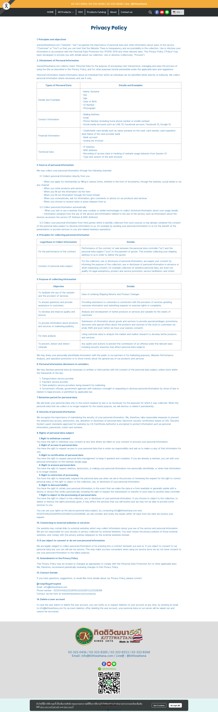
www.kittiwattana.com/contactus (79, 593)
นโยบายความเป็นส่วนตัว (50, 707)
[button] (150, 12)
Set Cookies (158, 705)
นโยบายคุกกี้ (69, 707)
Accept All (175, 705)
